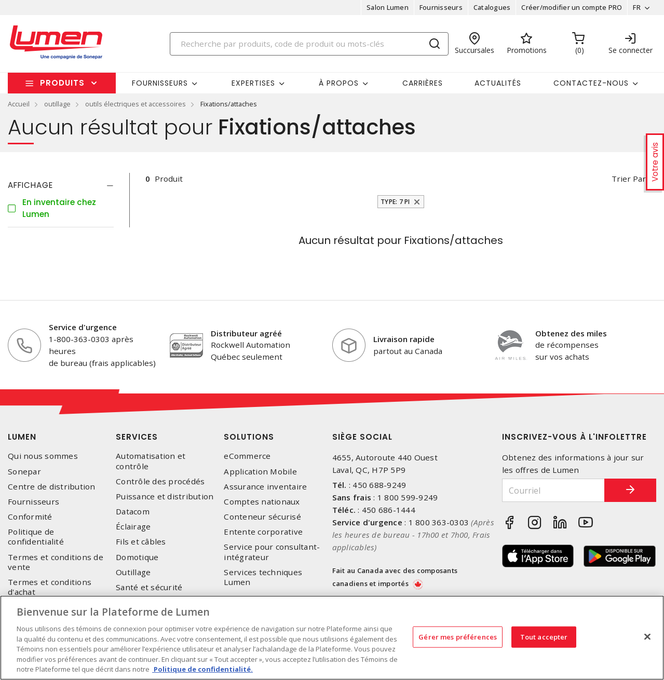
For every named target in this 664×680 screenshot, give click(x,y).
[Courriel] (553, 490)
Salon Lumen (388, 7)
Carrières (422, 83)
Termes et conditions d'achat (49, 587)
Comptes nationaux (262, 502)
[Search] (309, 44)
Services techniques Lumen (263, 577)
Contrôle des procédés (160, 481)
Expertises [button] (253, 83)
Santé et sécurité (149, 587)
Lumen (22, 436)
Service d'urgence (83, 327)
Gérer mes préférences (457, 636)
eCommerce (247, 456)
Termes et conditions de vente (55, 562)
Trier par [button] (629, 178)
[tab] (61, 185)
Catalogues (492, 7)
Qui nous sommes (43, 456)
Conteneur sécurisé (262, 517)
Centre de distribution (52, 487)
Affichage (30, 185)
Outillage (133, 572)
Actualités (498, 83)
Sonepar (24, 472)
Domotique (137, 557)
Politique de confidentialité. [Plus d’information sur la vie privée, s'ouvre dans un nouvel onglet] (202, 669)
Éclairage (133, 527)
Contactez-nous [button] (591, 83)
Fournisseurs (441, 7)
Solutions (249, 436)
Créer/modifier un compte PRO (571, 7)
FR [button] (637, 7)
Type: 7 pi (395, 201)
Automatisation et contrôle (150, 461)
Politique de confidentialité (36, 537)
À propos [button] (339, 83)
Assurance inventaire (265, 487)
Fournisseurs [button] (160, 83)
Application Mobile (260, 472)
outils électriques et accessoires (135, 103)
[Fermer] (647, 636)
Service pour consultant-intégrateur (272, 552)
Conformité (30, 517)
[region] (332, 637)
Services (137, 436)
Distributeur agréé (246, 333)
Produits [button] (62, 82)
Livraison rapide (404, 339)
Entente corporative (263, 532)
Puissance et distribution (164, 496)
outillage (57, 103)
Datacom (133, 511)
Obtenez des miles (571, 333)
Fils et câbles (141, 542)
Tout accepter (544, 636)
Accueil (19, 103)
